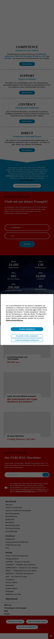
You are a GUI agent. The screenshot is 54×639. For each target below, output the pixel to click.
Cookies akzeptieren (27, 329)
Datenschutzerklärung (14, 320)
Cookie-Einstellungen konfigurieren (27, 340)
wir (34, 310)
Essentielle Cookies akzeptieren (27, 336)
